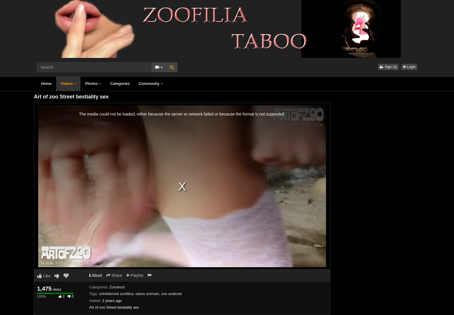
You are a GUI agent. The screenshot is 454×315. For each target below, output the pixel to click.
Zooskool (117, 287)
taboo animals (147, 294)
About (95, 275)
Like (44, 276)
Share (114, 275)
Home (46, 83)
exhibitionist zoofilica (116, 294)
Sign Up (388, 67)
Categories (120, 83)
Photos (93, 83)
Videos (68, 83)
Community (151, 83)
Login (409, 67)
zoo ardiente (171, 294)
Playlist (134, 275)
